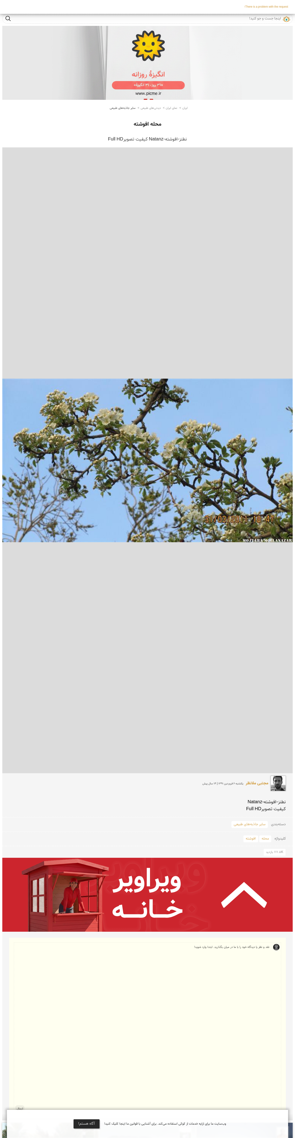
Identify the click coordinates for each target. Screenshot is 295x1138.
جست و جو (8, 18)
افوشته (251, 839)
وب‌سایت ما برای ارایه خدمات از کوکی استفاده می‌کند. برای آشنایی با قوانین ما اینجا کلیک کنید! (165, 1123)
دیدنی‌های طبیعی (151, 108)
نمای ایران (171, 108)
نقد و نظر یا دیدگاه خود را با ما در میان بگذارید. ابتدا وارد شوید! (148, 1028)
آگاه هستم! (86, 1124)
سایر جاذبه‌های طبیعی (123, 108)
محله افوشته (147, 124)
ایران (185, 108)
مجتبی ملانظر (257, 783)
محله (265, 839)
